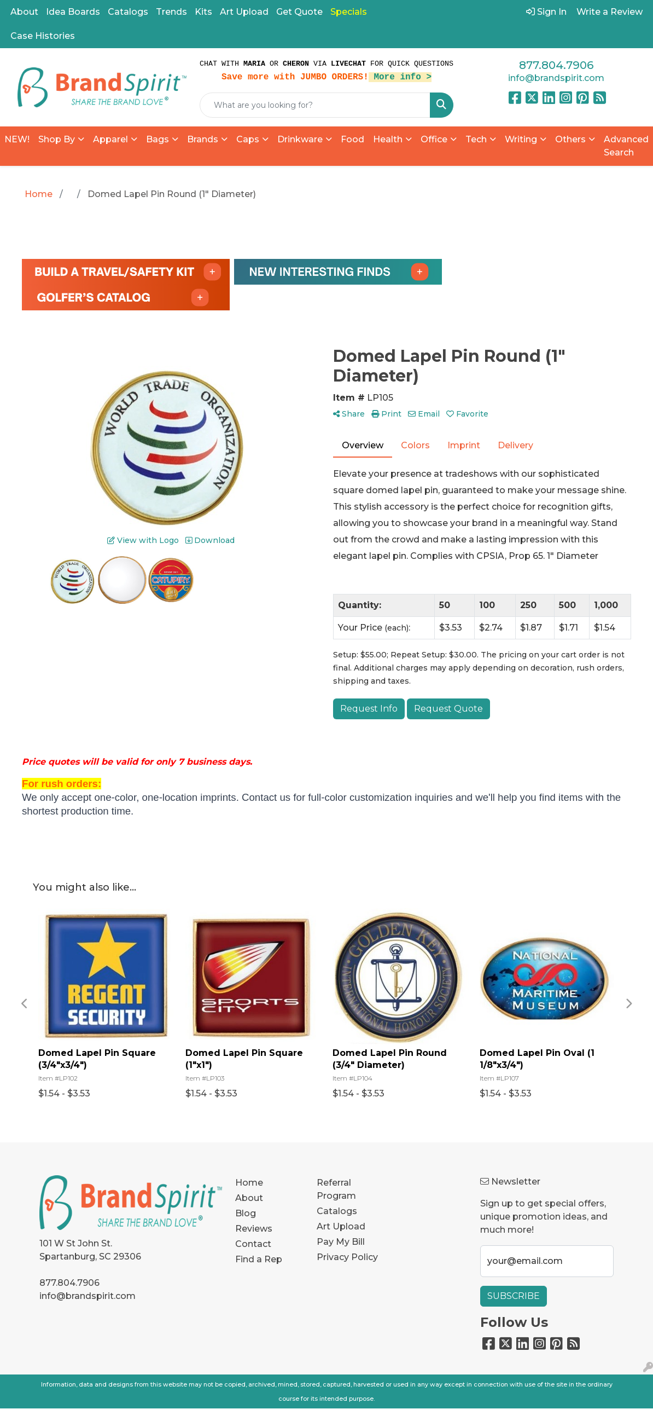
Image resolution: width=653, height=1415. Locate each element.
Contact (253, 1244)
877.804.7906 (556, 65)
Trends (171, 12)
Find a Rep (258, 1259)
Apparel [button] (110, 139)
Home (249, 1182)
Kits (203, 12)
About (24, 12)
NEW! (17, 139)
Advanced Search (626, 146)
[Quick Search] (315, 105)
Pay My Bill (341, 1242)
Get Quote (299, 12)
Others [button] (570, 139)
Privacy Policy (347, 1257)
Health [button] (388, 139)
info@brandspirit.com (556, 78)
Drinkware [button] (300, 139)
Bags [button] (157, 139)
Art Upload (244, 12)
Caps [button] (247, 139)
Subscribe (513, 1296)
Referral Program (336, 1189)
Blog (245, 1213)
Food (352, 139)
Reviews (253, 1228)
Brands (202, 139)
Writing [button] (521, 139)
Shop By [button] (56, 139)
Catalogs (128, 12)
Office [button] (434, 139)
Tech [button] (476, 139)
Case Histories (42, 36)
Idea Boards (73, 12)
